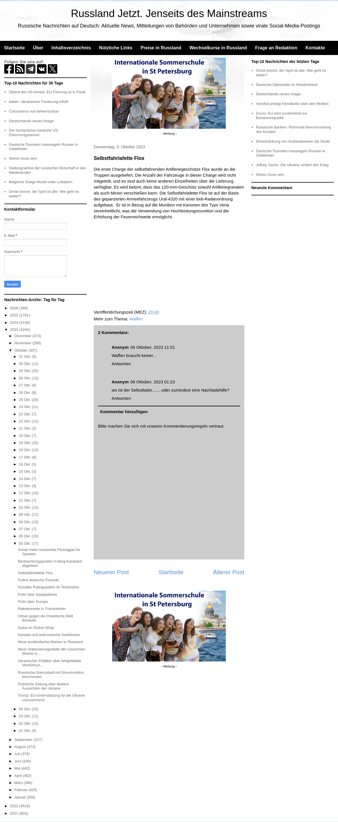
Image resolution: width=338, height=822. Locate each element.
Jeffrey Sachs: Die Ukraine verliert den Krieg (292, 165)
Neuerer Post (111, 572)
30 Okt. (25, 364)
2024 (14, 322)
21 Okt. (25, 428)
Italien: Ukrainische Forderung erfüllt (38, 102)
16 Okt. (25, 464)
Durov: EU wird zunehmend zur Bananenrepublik (281, 115)
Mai (18, 768)
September (24, 740)
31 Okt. (25, 356)
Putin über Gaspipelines (37, 594)
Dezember (23, 336)
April (18, 776)
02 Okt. (25, 723)
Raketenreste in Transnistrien (42, 609)
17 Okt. (25, 457)
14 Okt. (25, 479)
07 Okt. (25, 529)
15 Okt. (25, 471)
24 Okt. (25, 407)
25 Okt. (25, 400)
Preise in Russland (161, 47)
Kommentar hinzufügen (124, 411)
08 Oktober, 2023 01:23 (152, 381)
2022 (14, 806)
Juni (18, 761)
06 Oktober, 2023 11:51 (152, 347)
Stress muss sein (23, 158)
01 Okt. (25, 730)
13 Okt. (25, 486)
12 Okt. (25, 493)
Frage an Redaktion (276, 47)
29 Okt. (25, 371)
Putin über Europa (33, 601)
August (20, 747)
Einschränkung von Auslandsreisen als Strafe (293, 141)
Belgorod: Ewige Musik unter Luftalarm (40, 182)
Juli (17, 754)
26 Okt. (25, 392)
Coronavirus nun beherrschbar (34, 111)
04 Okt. (25, 709)
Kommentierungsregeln (186, 426)
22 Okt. (25, 421)
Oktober (21, 350)
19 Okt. (25, 443)
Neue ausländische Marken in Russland (50, 642)
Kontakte (315, 47)
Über (38, 47)
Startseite (14, 47)
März (19, 783)
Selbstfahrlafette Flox (35, 573)
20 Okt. (25, 436)
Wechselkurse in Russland (218, 47)
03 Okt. (25, 716)
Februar (21, 790)
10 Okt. (25, 507)
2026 (14, 308)
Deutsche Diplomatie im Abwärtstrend (287, 85)
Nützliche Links (115, 47)
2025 (14, 315)
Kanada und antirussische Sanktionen (49, 635)
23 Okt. (25, 414)
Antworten (121, 363)
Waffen (136, 318)
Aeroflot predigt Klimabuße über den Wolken (292, 104)
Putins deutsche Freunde (38, 580)
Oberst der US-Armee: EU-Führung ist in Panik (47, 92)
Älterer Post (228, 572)
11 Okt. (25, 500)
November (23, 343)
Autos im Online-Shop (36, 628)
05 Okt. (25, 543)
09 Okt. (25, 514)
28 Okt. (25, 378)
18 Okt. (25, 450)
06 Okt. (25, 536)
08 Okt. (25, 522)
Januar (20, 797)
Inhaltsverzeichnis (71, 47)
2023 (14, 329)
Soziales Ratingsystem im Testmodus (48, 587)
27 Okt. (25, 385)
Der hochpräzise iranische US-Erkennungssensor (34, 132)
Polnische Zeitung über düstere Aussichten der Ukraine (43, 686)
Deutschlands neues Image (31, 121)
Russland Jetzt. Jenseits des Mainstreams (169, 13)
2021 (14, 813)
